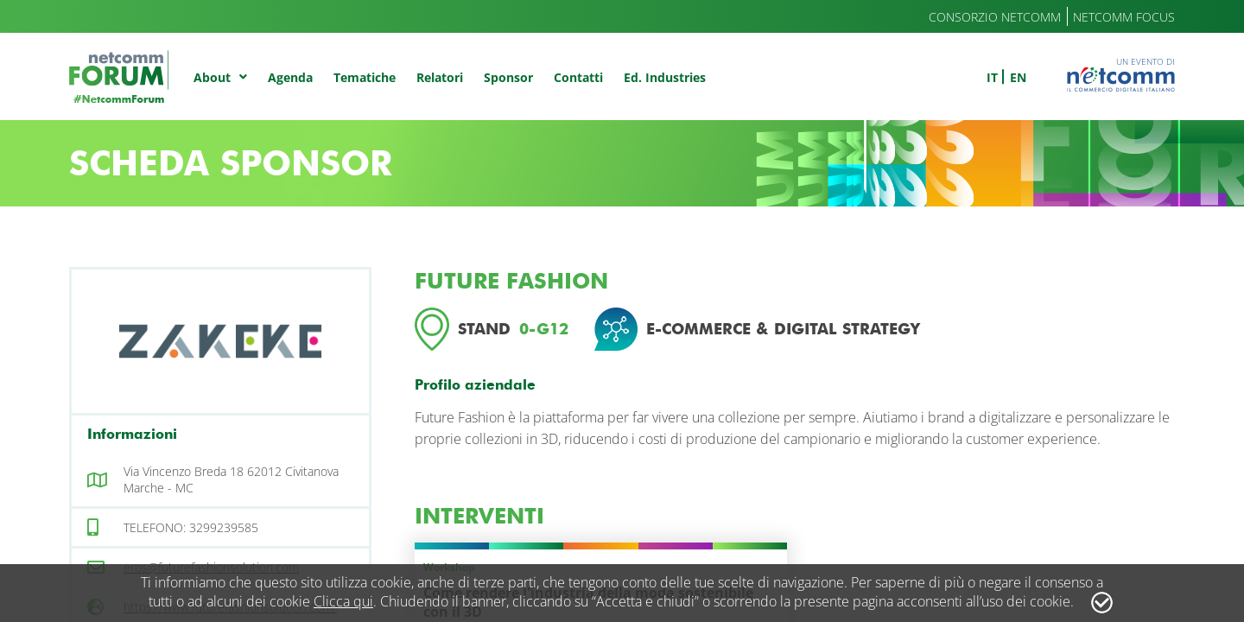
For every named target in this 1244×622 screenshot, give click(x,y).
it (992, 77)
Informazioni (132, 434)
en (1018, 77)
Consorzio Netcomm (995, 17)
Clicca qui (343, 601)
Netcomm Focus (1124, 17)
